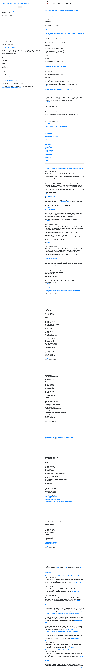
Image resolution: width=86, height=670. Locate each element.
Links (46, 139)
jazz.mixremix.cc (48, 133)
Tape (46, 604)
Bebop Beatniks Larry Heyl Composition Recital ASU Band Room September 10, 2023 (63, 358)
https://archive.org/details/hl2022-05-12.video (12, 76)
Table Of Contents (9, 3)
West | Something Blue (50, 209)
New (46, 622)
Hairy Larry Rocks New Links (51, 165)
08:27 (58, 567)
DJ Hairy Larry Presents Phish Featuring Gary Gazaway (57, 594)
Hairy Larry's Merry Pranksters (51, 158)
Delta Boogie (48, 146)
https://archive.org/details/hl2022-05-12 (10, 80)
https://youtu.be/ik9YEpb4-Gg (8, 38)
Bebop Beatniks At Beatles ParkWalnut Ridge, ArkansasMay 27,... (59, 437)
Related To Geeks (49, 150)
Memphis (47, 660)
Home (3, 3)
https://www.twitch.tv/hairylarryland (9, 47)
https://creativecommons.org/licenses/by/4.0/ (12, 87)
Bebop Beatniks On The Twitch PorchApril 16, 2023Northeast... (58, 501)
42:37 (53, 569)
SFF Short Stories (49, 151)
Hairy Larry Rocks (49, 144)
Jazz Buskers (48, 157)
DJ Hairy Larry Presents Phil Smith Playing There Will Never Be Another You (61, 631)
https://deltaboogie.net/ (50, 497)
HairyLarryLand (48, 143)
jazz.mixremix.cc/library (50, 134)
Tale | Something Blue (50, 196)
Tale (46, 640)
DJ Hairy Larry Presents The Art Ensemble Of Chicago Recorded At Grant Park (62, 613)
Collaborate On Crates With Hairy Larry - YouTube (55, 66)
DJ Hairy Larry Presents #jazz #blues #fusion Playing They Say (58, 649)
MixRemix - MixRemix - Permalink (52, 105)
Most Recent (16, 3)
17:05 (67, 567)
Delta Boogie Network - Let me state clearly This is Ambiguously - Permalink (61, 10)
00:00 (71, 566)
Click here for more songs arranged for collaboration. (56, 126)
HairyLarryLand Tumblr (50, 287)
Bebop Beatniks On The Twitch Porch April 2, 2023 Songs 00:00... (59, 546)
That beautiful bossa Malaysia (8, 11)
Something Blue (48, 147)
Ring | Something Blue (50, 223)
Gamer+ (47, 148)
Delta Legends (48, 156)
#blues (64, 201)
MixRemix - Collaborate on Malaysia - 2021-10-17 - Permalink (58, 89)
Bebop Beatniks (48, 154)
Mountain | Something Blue (51, 245)
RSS (21, 3)
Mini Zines (47, 153)
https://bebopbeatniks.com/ (51, 496)
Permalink (24, 3)
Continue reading (78, 582)
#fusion (68, 201)
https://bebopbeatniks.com (51, 542)
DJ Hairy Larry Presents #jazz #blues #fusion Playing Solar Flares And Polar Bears (63, 575)
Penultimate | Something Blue (51, 258)
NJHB (46, 160)
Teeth (46, 584)
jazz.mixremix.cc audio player (51, 136)
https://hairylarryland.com (7, 69)
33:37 (81, 567)
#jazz (62, 201)
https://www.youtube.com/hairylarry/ (53, 499)
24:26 (74, 567)
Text (28, 3)
